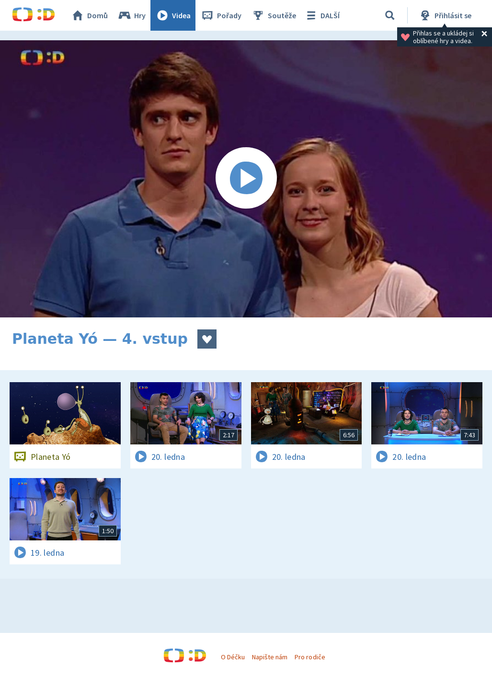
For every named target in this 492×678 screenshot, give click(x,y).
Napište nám (269, 657)
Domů (89, 15)
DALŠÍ (322, 15)
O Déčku (233, 657)
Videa (173, 15)
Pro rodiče (310, 657)
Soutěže (273, 15)
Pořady (220, 15)
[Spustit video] (246, 178)
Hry (131, 15)
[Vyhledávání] (390, 15)
